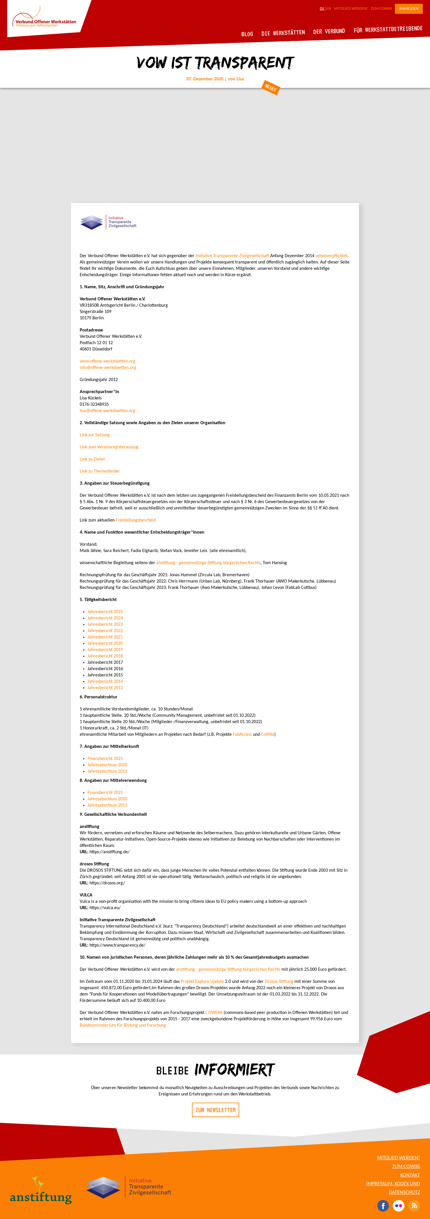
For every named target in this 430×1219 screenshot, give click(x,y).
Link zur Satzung (95, 435)
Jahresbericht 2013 (105, 688)
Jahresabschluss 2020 (107, 765)
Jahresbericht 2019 (105, 650)
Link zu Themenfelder (100, 471)
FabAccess (242, 734)
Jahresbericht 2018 (105, 656)
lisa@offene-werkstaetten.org (107, 411)
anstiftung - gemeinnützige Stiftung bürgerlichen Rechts (208, 563)
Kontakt (410, 1175)
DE (322, 9)
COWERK (214, 1013)
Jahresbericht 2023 (105, 624)
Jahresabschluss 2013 (107, 771)
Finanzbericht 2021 (105, 759)
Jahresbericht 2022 (105, 631)
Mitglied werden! (351, 9)
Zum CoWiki (381, 9)
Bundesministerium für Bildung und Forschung (123, 1025)
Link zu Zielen (92, 459)
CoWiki (267, 734)
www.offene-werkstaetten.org (107, 361)
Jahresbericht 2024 (105, 618)
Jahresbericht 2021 (105, 637)
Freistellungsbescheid (136, 520)
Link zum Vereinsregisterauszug (109, 447)
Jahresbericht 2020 (105, 643)
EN (328, 9)
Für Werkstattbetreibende (388, 29)
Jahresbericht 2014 (105, 681)
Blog (247, 34)
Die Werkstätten (283, 32)
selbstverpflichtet (331, 256)
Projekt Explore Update (202, 981)
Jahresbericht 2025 (105, 612)
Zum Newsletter (215, 1110)
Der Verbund (329, 31)
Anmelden (408, 9)
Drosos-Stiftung (279, 981)
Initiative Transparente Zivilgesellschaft (232, 256)
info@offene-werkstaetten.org (108, 367)
